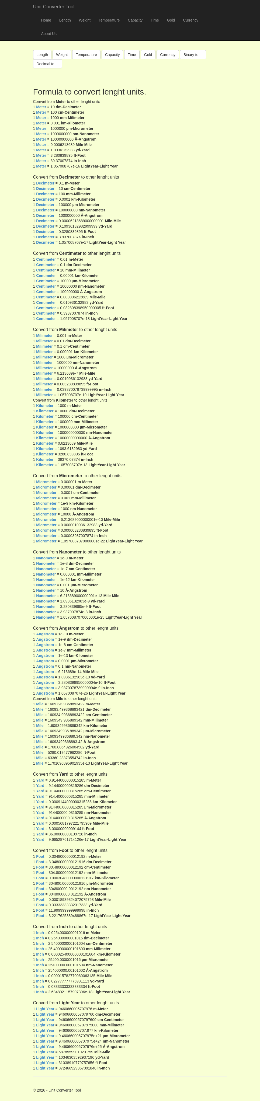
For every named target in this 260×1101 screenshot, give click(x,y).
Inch (40, 933)
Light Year (45, 1009)
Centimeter (46, 259)
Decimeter (45, 183)
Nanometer (46, 558)
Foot (40, 856)
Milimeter (44, 335)
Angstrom (45, 634)
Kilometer (45, 405)
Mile (39, 704)
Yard (40, 780)
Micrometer (46, 482)
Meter (41, 107)
